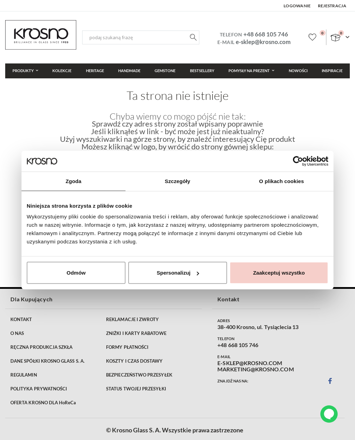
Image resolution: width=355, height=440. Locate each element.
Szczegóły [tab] (177, 181)
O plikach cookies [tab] (281, 181)
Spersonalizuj (178, 273)
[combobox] (140, 37)
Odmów (76, 273)
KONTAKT (21, 319)
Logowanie (297, 5)
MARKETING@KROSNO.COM (255, 369)
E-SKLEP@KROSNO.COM (249, 363)
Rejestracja (332, 5)
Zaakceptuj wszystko (279, 273)
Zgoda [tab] (73, 181)
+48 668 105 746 (265, 34)
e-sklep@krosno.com (263, 41)
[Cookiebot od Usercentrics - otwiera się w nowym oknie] (298, 161)
